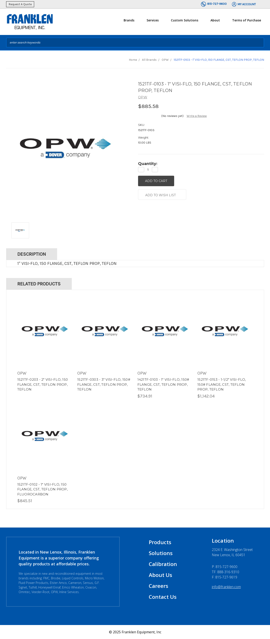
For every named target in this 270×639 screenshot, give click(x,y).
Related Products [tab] (39, 284)
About (215, 22)
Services (153, 22)
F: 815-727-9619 (224, 577)
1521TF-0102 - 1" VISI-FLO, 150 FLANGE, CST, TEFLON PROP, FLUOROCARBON (42, 489)
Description (31, 254)
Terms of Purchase (246, 20)
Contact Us (163, 596)
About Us (160, 574)
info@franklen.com (226, 586)
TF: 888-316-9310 (225, 572)
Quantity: (147, 163)
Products (160, 542)
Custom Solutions (184, 22)
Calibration (163, 564)
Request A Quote (20, 4)
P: (224, 566)
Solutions (161, 553)
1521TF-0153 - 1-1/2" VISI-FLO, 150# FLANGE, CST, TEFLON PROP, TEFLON (221, 384)
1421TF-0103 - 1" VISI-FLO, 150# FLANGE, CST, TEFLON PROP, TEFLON (163, 384)
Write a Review (197, 116)
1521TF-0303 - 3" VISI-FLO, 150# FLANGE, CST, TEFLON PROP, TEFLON (103, 384)
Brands (129, 22)
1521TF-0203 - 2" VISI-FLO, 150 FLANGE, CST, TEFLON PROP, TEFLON (42, 384)
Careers (158, 585)
